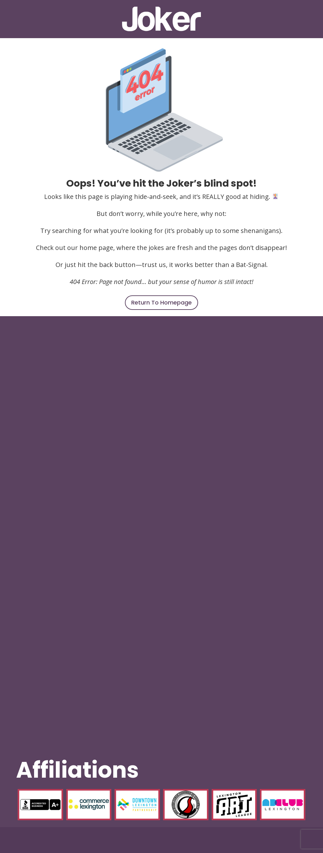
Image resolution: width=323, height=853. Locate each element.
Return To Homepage (161, 302)
